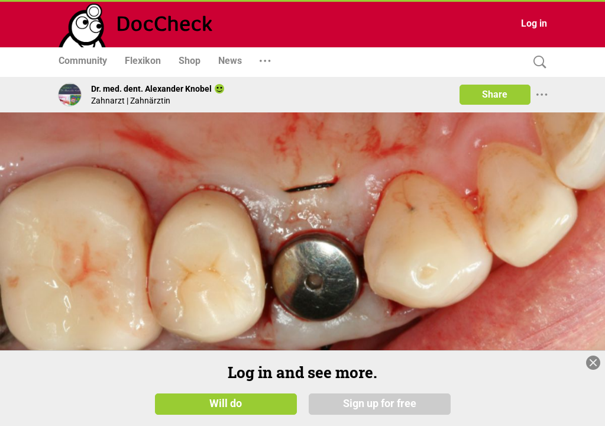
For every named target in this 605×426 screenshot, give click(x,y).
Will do (225, 403)
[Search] (537, 62)
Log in (534, 23)
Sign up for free (379, 403)
